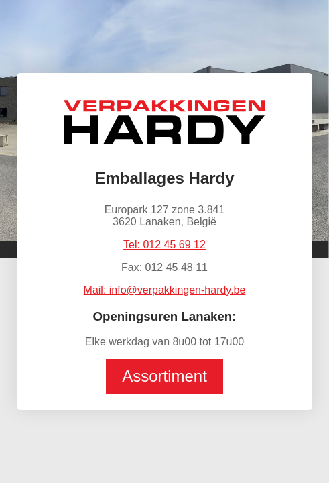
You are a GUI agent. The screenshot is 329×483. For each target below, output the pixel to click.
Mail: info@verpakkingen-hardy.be (165, 290)
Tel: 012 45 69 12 (164, 244)
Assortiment (164, 376)
